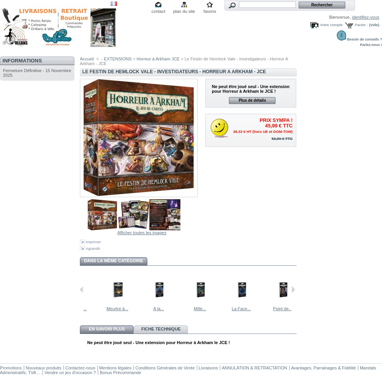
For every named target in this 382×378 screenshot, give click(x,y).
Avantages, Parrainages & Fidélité (323, 368)
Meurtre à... (136, 308)
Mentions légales (115, 368)
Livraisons (208, 368)
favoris (209, 11)
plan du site (184, 11)
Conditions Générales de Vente (165, 368)
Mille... (218, 308)
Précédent (81, 289)
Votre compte (331, 25)
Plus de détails (252, 100)
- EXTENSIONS (116, 59)
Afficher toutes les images (141, 232)
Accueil (87, 59)
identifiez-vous (365, 17)
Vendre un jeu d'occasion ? (70, 372)
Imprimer (93, 242)
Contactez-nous (80, 368)
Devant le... (95, 308)
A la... (177, 308)
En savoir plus (107, 329)
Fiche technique (161, 329)
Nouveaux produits (44, 368)
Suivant (293, 289)
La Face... (260, 308)
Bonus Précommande (120, 372)
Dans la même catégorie (113, 260)
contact (158, 11)
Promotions (11, 368)
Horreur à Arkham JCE (158, 59)
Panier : (361, 25)
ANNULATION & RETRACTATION (254, 368)
